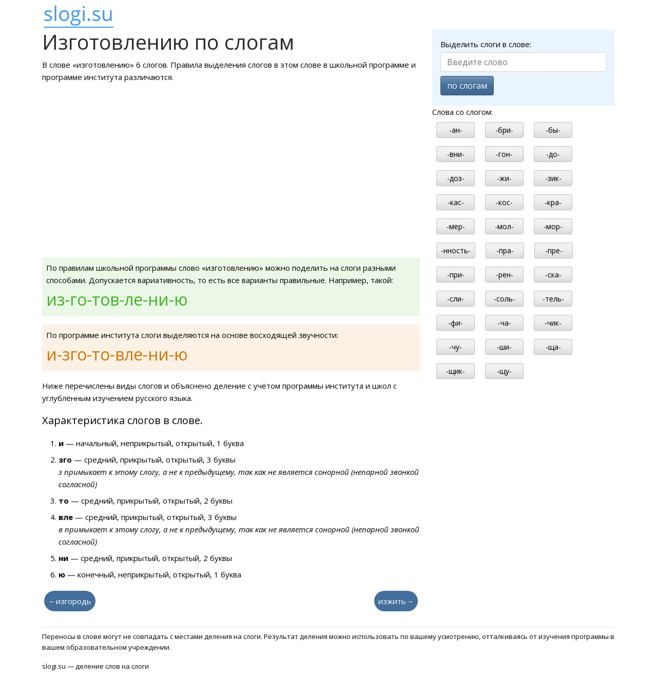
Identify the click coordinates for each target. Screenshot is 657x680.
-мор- (553, 226)
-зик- (553, 178)
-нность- (456, 250)
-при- (456, 274)
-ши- (504, 347)
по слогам (467, 85)
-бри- (504, 130)
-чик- (553, 323)
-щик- (455, 371)
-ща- (553, 347)
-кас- (456, 202)
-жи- (504, 178)
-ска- (553, 274)
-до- (553, 154)
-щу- (504, 371)
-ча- (504, 323)
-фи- (455, 323)
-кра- (553, 202)
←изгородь (69, 601)
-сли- (455, 299)
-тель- (553, 299)
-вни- (456, 154)
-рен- (504, 274)
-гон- (504, 154)
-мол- (504, 226)
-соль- (504, 299)
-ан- (455, 130)
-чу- (455, 347)
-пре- (554, 250)
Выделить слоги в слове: (485, 44)
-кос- (504, 202)
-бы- (553, 130)
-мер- (456, 226)
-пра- (505, 250)
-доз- (456, 178)
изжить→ (396, 601)
